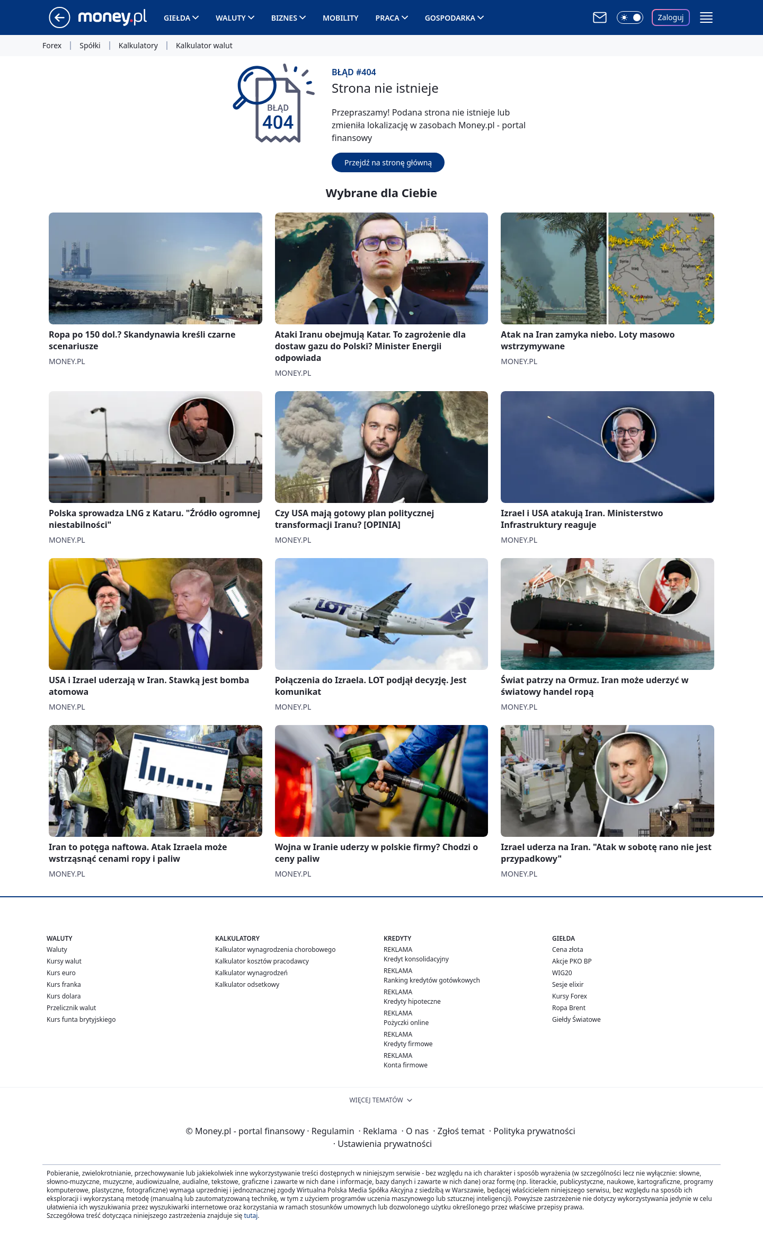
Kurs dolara (64, 996)
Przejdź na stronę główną (388, 162)
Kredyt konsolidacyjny (416, 959)
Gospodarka (450, 18)
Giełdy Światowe (576, 1019)
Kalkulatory (138, 45)
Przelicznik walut (71, 1007)
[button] (706, 17)
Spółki (89, 45)
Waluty (231, 18)
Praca (388, 18)
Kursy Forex (569, 996)
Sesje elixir (567, 984)
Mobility (341, 18)
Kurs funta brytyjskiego (81, 1019)
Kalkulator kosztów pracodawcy (262, 961)
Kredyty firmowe (408, 1043)
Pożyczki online (406, 1022)
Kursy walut (64, 961)
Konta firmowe (406, 1065)
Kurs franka (64, 984)
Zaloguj (671, 17)
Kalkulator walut (204, 45)
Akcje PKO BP (572, 961)
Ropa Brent (568, 1007)
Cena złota (567, 949)
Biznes (284, 18)
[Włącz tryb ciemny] (630, 17)
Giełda (177, 18)
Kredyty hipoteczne (412, 1001)
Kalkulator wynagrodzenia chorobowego (275, 949)
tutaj (251, 1215)
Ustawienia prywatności (382, 1144)
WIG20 (562, 972)
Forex (51, 45)
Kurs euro (61, 972)
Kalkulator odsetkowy (247, 984)
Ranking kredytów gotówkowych (432, 980)
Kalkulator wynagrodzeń (251, 972)
